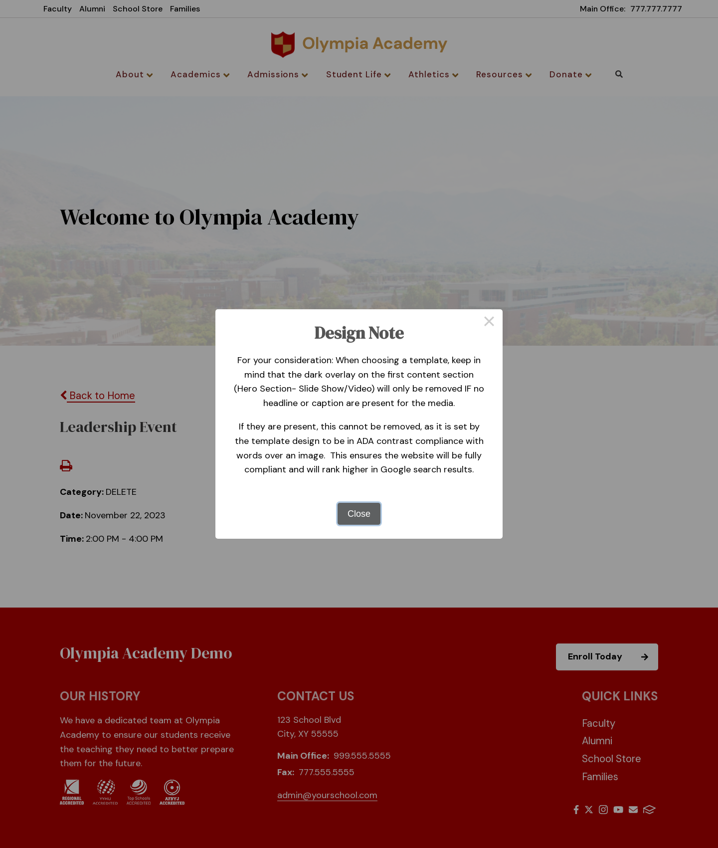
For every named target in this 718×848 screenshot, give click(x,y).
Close (359, 514)
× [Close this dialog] (489, 322)
